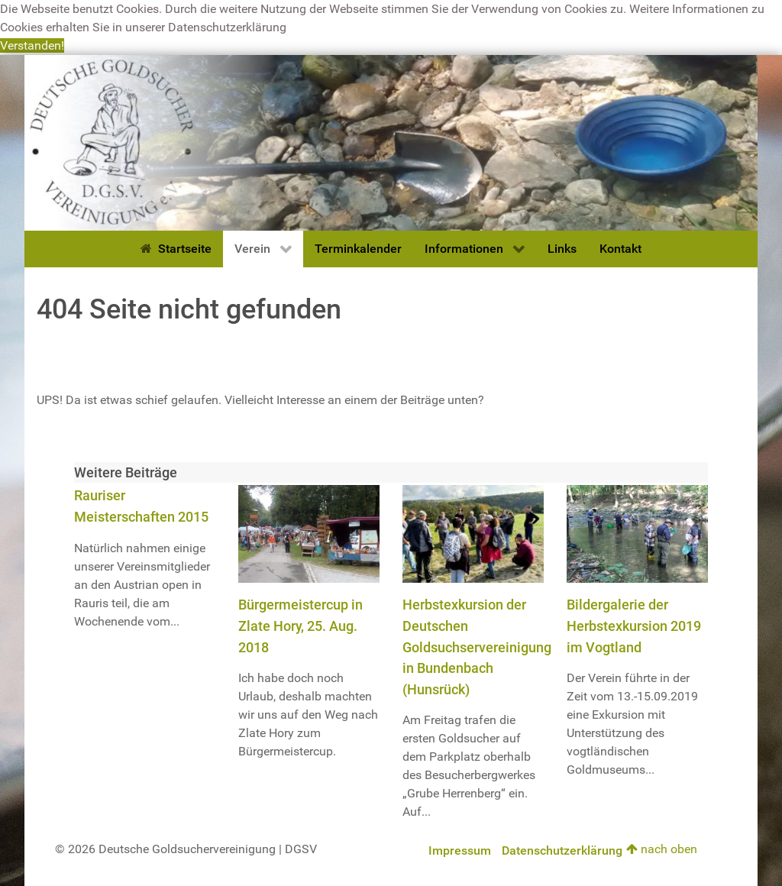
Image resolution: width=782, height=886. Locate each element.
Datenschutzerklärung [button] (227, 27)
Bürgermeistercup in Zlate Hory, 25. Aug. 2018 (300, 626)
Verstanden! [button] (32, 45)
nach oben (661, 849)
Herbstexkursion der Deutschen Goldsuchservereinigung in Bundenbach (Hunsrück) (476, 647)
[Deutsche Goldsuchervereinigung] (391, 141)
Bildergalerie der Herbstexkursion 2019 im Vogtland (634, 626)
